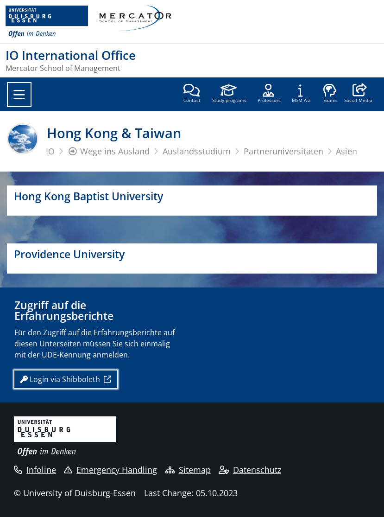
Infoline (35, 469)
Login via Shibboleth (61, 379)
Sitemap (188, 469)
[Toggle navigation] (19, 94)
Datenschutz (250, 469)
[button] (358, 94)
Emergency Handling (110, 469)
